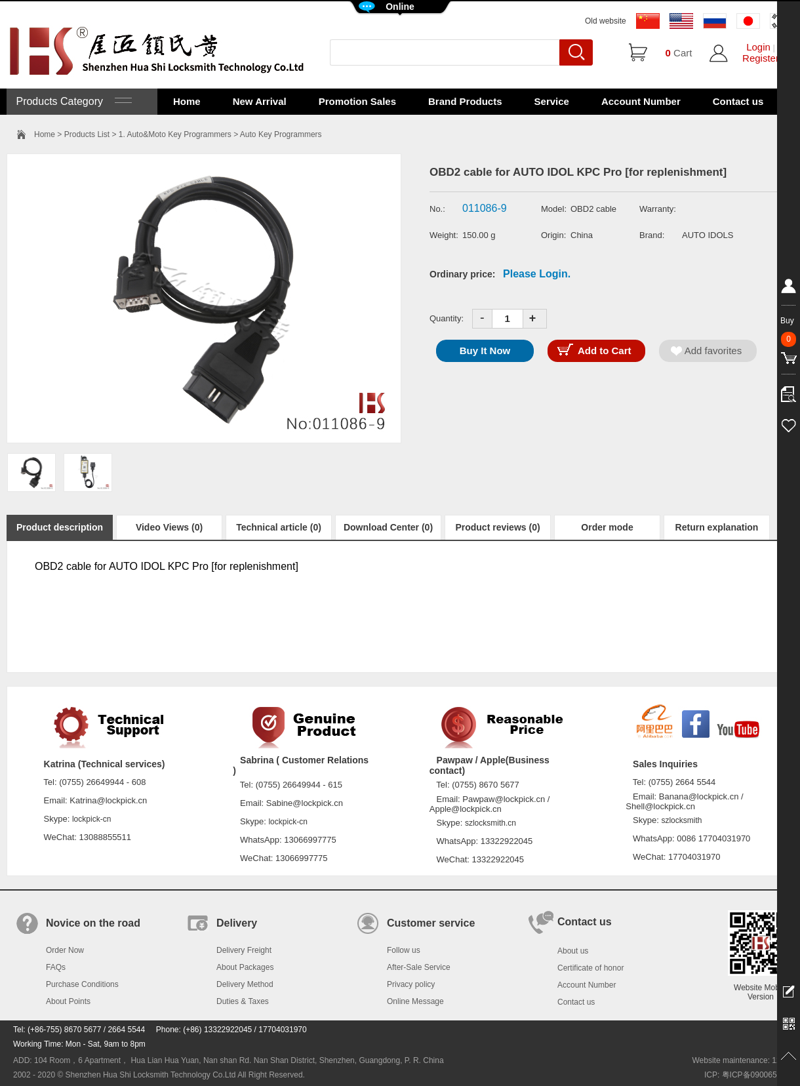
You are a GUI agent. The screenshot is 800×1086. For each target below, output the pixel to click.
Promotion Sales (357, 101)
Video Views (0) (169, 527)
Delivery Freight (243, 950)
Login (758, 46)
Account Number (641, 101)
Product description (59, 527)
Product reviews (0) (497, 527)
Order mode (607, 527)
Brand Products (465, 101)
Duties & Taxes (242, 1001)
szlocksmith (681, 820)
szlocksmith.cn (490, 823)
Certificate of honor (590, 968)
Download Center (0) (388, 527)
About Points (68, 1001)
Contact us (738, 101)
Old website (605, 21)
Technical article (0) (278, 527)
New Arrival (260, 101)
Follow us (403, 950)
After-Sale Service (418, 967)
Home (187, 101)
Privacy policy (411, 984)
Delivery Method (244, 984)
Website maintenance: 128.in (742, 1060)
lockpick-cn (91, 819)
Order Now (65, 950)
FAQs (56, 967)
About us (572, 950)
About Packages (244, 967)
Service (551, 101)
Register (760, 58)
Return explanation (717, 527)
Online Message (415, 1001)
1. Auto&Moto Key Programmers (175, 134)
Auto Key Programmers (281, 134)
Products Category (72, 101)
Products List (87, 134)
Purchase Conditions (82, 984)
